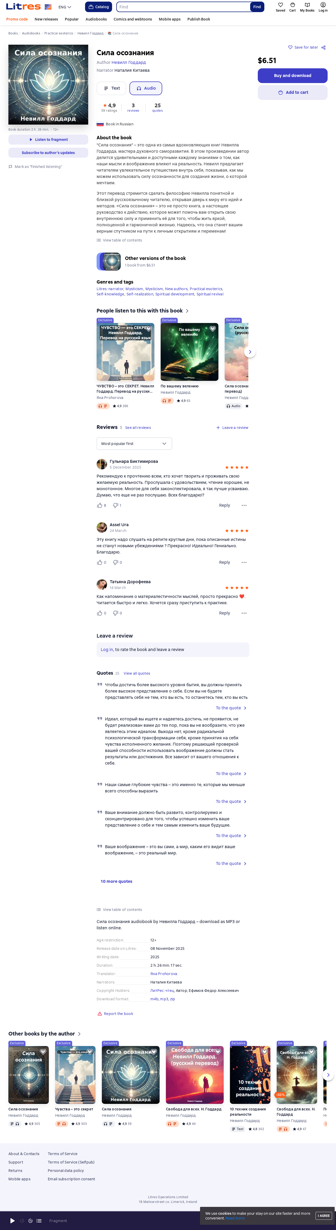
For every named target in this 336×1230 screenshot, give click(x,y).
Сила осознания (23, 1109)
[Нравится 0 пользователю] (102, 562)
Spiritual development (174, 294)
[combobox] (183, 7)
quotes (157, 110)
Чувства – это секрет (74, 1109)
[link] (165, 461)
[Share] (324, 47)
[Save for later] (148, 328)
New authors (176, 288)
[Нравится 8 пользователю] (102, 505)
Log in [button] (107, 649)
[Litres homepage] (29, 7)
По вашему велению (180, 386)
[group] (173, 464)
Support (15, 1162)
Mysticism (134, 288)
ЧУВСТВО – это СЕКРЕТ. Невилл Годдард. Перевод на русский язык (125, 389)
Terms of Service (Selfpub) (71, 1162)
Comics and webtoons (133, 19)
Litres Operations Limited (168, 1197)
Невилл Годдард (176, 392)
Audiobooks (96, 19)
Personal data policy (66, 1170)
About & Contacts (23, 1153)
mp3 (164, 999)
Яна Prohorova (110, 397)
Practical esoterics (206, 288)
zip (172, 999)
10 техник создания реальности (248, 1112)
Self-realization (140, 294)
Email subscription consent (71, 1179)
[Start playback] (12, 1221)
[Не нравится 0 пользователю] (118, 562)
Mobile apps (170, 19)
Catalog (98, 7)
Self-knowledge (110, 294)
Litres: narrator (110, 288)
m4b (154, 999)
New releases (46, 19)
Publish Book (198, 19)
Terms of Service (62, 1153)
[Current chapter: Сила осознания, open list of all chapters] (39, 1221)
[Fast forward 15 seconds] (30, 1221)
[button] (109, 107)
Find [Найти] (257, 6)
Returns (15, 1170)
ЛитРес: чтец (162, 990)
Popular (72, 19)
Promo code (17, 19)
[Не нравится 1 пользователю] (118, 505)
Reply (224, 505)
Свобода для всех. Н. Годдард (194, 1109)
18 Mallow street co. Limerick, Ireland (168, 1202)
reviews (133, 110)
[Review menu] (244, 505)
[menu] (65, 7)
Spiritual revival (210, 294)
